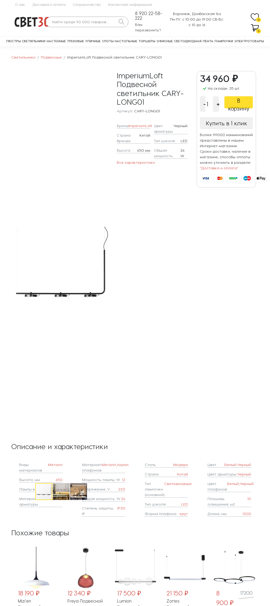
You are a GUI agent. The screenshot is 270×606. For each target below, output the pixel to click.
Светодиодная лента (193, 41)
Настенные (56, 41)
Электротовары (249, 41)
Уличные (93, 41)
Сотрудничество (87, 4)
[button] (106, 276)
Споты (108, 41)
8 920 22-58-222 (148, 16)
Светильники (33, 41)
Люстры (13, 41)
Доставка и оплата (49, 4)
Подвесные (51, 57)
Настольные (126, 41)
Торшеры (146, 41)
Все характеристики (136, 162)
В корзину (238, 102)
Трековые (75, 41)
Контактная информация (130, 4)
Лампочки (223, 41)
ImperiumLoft (140, 125)
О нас (20, 4)
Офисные (165, 41)
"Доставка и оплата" (219, 168)
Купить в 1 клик (226, 123)
